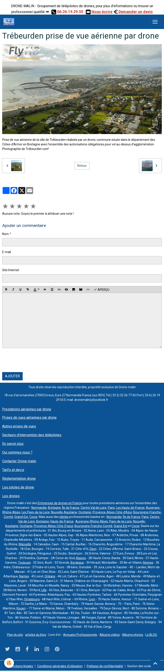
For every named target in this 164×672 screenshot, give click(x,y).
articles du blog (35, 634)
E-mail (6, 252)
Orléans (50, 576)
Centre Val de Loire (94, 507)
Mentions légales (21, 666)
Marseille (25, 544)
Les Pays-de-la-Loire (36, 512)
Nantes (24, 576)
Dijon (93, 549)
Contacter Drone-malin (19, 461)
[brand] (9, 22)
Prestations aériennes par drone (26, 409)
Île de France (70, 507)
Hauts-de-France (61, 521)
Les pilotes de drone (18, 487)
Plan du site (15, 634)
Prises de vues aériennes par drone (29, 417)
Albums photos (132, 634)
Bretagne (54, 507)
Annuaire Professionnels (80, 634)
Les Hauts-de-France (130, 507)
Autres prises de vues (19, 426)
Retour (82, 165)
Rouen (21, 608)
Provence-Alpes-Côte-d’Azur (112, 512)
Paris (111, 507)
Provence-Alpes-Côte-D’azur (53, 526)
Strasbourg (32, 599)
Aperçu (101, 289)
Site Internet (10, 270)
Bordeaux (77, 562)
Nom (5, 234)
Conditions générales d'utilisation (60, 666)
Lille (44, 590)
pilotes (64, 517)
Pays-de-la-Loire (120, 521)
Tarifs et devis (13, 470)
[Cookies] (9, 663)
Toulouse (24, 562)
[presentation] (35, 360)
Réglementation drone (19, 478)
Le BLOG (151, 634)
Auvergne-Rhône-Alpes (91, 521)
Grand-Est (21, 517)
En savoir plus (13, 444)
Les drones (11, 496)
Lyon (92, 599)
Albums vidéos (110, 634)
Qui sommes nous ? (17, 452)
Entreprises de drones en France (60, 503)
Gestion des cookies (140, 666)
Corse (33, 517)
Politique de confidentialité (105, 666)
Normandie (39, 507)
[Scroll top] (155, 663)
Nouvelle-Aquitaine (64, 512)
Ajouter (12, 376)
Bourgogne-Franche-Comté (93, 526)
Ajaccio (81, 558)
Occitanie (84, 512)
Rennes (148, 562)
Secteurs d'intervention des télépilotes (31, 435)
